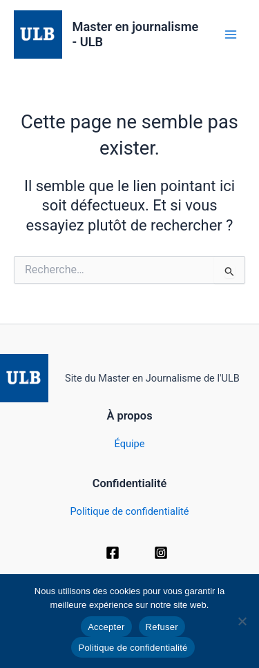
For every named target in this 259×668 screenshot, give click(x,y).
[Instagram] (161, 553)
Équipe (130, 444)
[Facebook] (112, 553)
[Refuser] (242, 621)
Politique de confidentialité (129, 511)
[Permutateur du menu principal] (230, 34)
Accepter (106, 627)
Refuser (162, 627)
